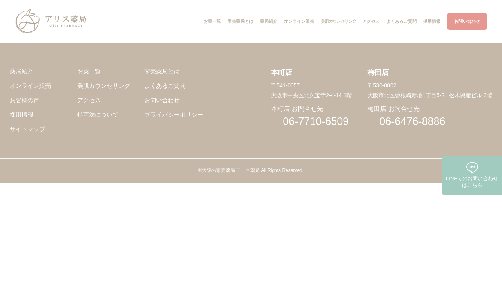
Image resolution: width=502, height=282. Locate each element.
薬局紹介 (21, 71)
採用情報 (21, 115)
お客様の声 (24, 100)
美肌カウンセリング (103, 86)
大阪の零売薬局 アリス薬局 (231, 170)
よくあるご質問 (165, 86)
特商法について (97, 115)
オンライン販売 (30, 86)
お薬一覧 (89, 71)
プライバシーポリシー (173, 115)
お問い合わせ (162, 100)
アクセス (89, 100)
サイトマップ (27, 129)
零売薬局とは (162, 71)
